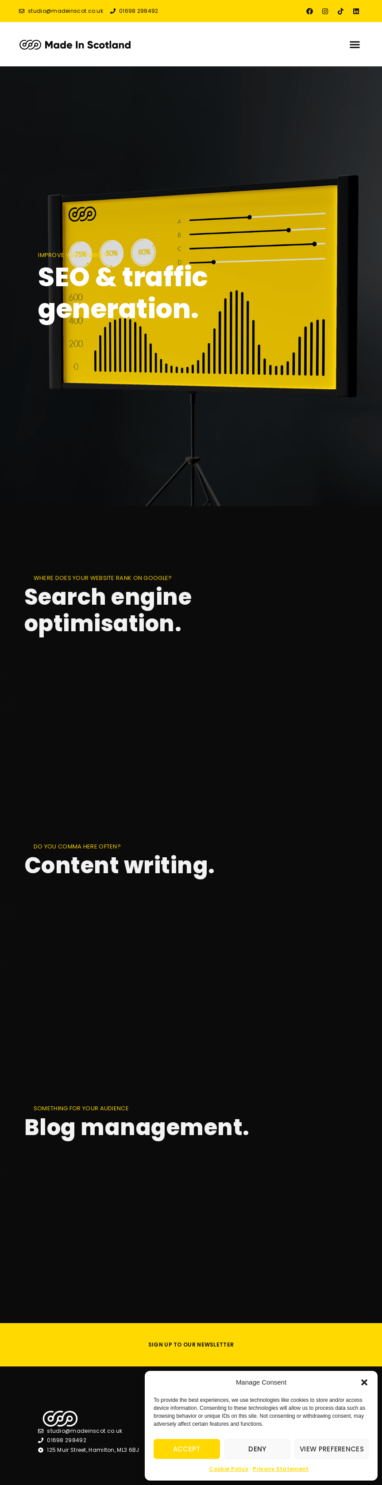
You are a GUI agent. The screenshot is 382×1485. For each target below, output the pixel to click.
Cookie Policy (228, 1469)
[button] (364, 1382)
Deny (257, 1449)
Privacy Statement (281, 1469)
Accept (187, 1449)
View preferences (332, 1449)
